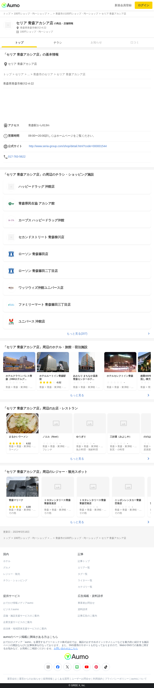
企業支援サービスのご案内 (17, 622)
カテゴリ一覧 (85, 587)
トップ (19, 42)
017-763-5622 (16, 156)
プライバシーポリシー (117, 679)
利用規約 (98, 679)
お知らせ (96, 42)
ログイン (143, 5)
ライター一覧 (85, 580)
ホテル (6, 561)
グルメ (6, 567)
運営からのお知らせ (30, 679)
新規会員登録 (123, 5)
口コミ (135, 42)
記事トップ (84, 561)
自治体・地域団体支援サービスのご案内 (25, 628)
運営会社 (12, 679)
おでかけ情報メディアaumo (18, 603)
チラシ (58, 42)
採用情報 (48, 679)
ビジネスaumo (11, 609)
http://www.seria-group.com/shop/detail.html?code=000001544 (68, 146)
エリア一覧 (84, 567)
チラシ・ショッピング (15, 580)
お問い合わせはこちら (66, 648)
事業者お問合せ (86, 603)
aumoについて (139, 679)
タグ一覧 (82, 574)
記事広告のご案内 (87, 616)
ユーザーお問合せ (81, 679)
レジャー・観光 (11, 574)
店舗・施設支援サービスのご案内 (21, 616)
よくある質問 (62, 679)
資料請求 (82, 609)
